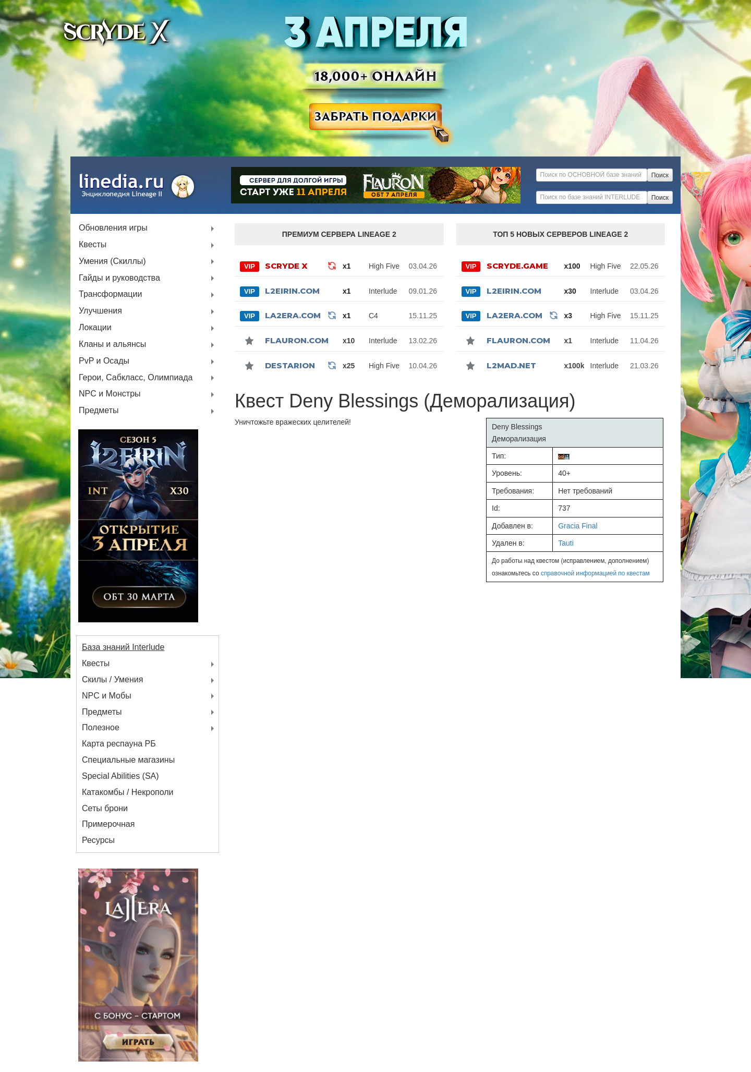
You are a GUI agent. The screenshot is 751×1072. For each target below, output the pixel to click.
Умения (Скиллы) (112, 262)
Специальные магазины (128, 759)
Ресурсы (98, 840)
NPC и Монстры (110, 394)
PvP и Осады (104, 361)
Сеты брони (105, 808)
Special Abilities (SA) (120, 776)
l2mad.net (511, 365)
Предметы (98, 411)
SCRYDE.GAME (517, 266)
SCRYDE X (286, 266)
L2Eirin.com (292, 291)
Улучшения (100, 311)
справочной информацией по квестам (595, 573)
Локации (95, 328)
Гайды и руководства (119, 278)
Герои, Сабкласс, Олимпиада (136, 378)
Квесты (92, 245)
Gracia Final (577, 526)
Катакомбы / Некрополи (128, 792)
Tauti (566, 543)
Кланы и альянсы (112, 345)
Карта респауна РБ (119, 743)
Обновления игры (113, 228)
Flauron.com (297, 340)
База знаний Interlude (123, 647)
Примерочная (108, 824)
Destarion (290, 365)
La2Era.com (293, 315)
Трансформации (110, 294)
